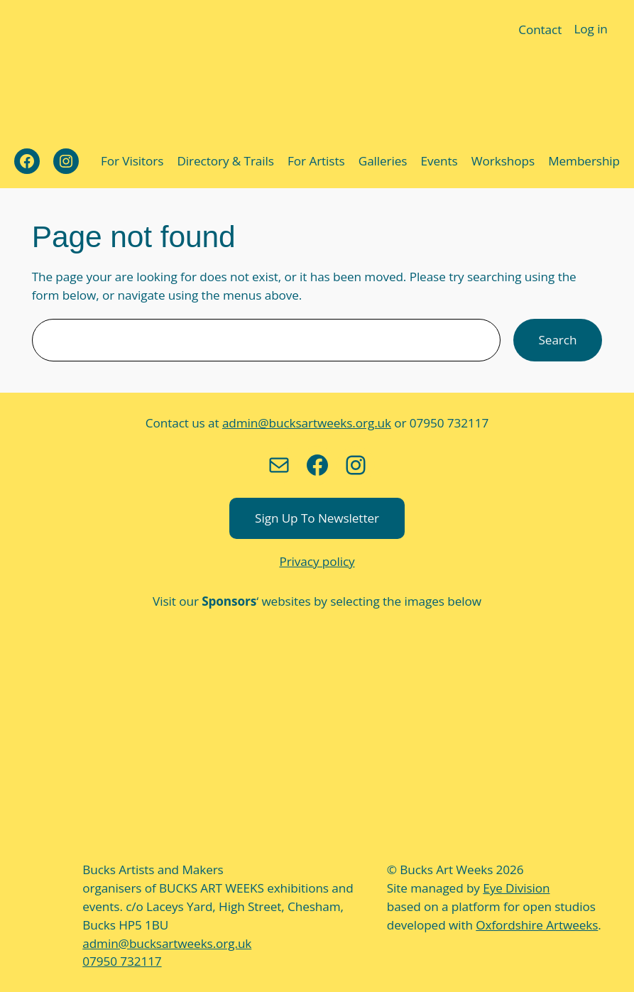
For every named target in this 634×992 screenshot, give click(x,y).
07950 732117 (121, 961)
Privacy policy (317, 561)
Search (558, 339)
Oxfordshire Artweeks (528, 924)
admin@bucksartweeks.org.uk (307, 422)
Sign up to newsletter (317, 518)
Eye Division (514, 888)
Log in (591, 29)
